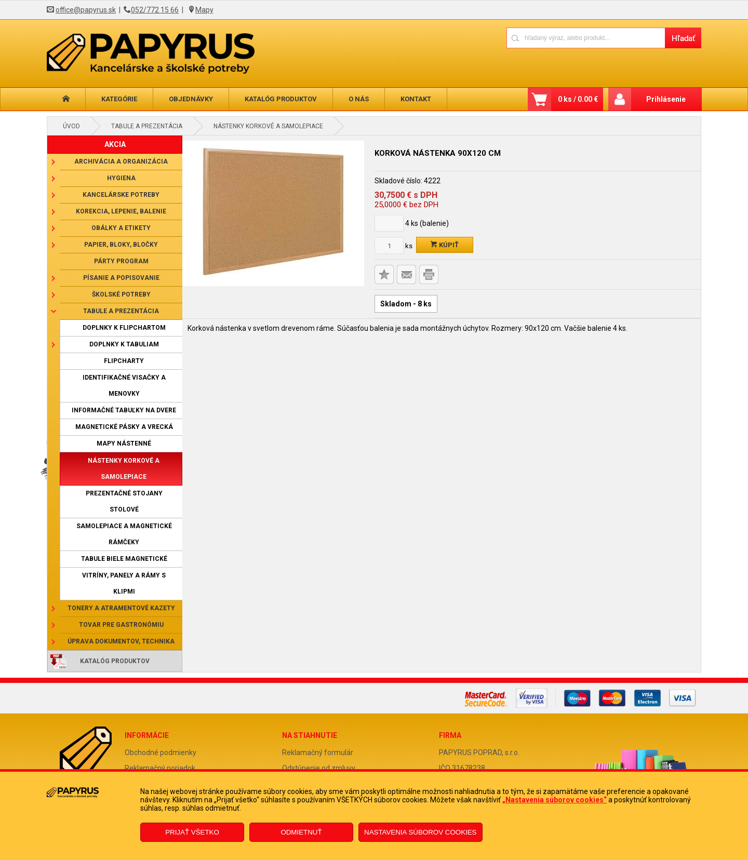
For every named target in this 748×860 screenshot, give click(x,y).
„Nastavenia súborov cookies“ (554, 800)
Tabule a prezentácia (146, 126)
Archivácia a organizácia (121, 161)
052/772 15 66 (155, 10)
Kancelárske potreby (121, 194)
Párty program (121, 261)
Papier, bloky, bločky (121, 244)
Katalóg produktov (281, 99)
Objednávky (191, 99)
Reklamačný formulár (317, 752)
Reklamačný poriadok (160, 768)
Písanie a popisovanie (121, 277)
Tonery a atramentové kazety (121, 608)
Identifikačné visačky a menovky (124, 385)
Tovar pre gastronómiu (121, 624)
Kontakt (415, 99)
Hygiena (121, 178)
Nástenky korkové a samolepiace (268, 126)
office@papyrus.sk (86, 10)
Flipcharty (124, 361)
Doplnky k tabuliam (124, 344)
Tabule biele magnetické (124, 558)
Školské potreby (121, 294)
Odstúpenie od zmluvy (318, 768)
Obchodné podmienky (160, 752)
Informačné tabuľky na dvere (124, 410)
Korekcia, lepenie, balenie (121, 211)
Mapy (204, 10)
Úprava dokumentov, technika (121, 641)
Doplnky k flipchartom (124, 327)
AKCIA (115, 144)
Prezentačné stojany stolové (124, 501)
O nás (359, 99)
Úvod (71, 126)
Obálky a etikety (121, 228)
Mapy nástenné (124, 443)
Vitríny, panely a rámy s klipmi (124, 583)
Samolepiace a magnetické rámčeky (124, 534)
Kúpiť (445, 245)
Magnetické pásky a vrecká (124, 427)
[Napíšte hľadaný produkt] (585, 38)
